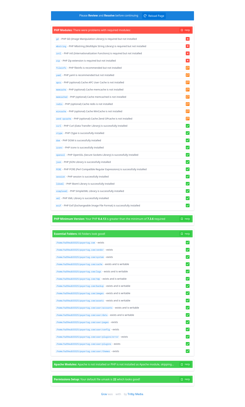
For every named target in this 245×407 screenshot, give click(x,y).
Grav (104, 394)
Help (185, 30)
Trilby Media (135, 394)
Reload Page (154, 16)
